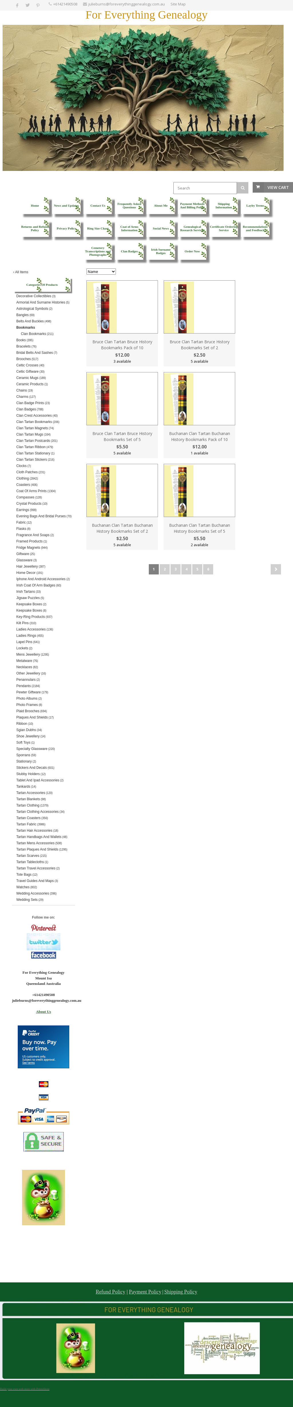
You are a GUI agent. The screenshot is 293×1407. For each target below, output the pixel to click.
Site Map (178, 4)
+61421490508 (65, 4)
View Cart (278, 187)
